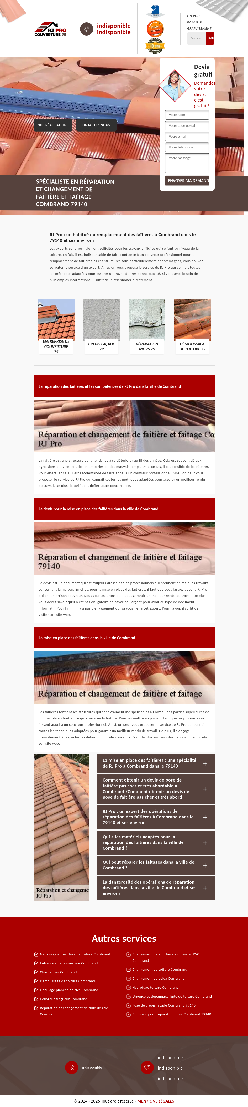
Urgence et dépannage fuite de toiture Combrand (172, 996)
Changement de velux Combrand (159, 978)
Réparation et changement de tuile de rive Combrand (74, 1011)
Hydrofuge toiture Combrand (156, 987)
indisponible (114, 26)
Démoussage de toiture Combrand (67, 981)
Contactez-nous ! (96, 125)
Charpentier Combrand (58, 972)
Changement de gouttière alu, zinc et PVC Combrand (166, 957)
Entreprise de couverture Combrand (69, 963)
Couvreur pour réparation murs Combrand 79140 (172, 1014)
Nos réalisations (53, 125)
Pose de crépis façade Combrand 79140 (164, 1005)
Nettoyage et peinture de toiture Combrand (75, 954)
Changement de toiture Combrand (160, 969)
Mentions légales (155, 1101)
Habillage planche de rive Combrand (69, 990)
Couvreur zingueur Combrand (63, 999)
